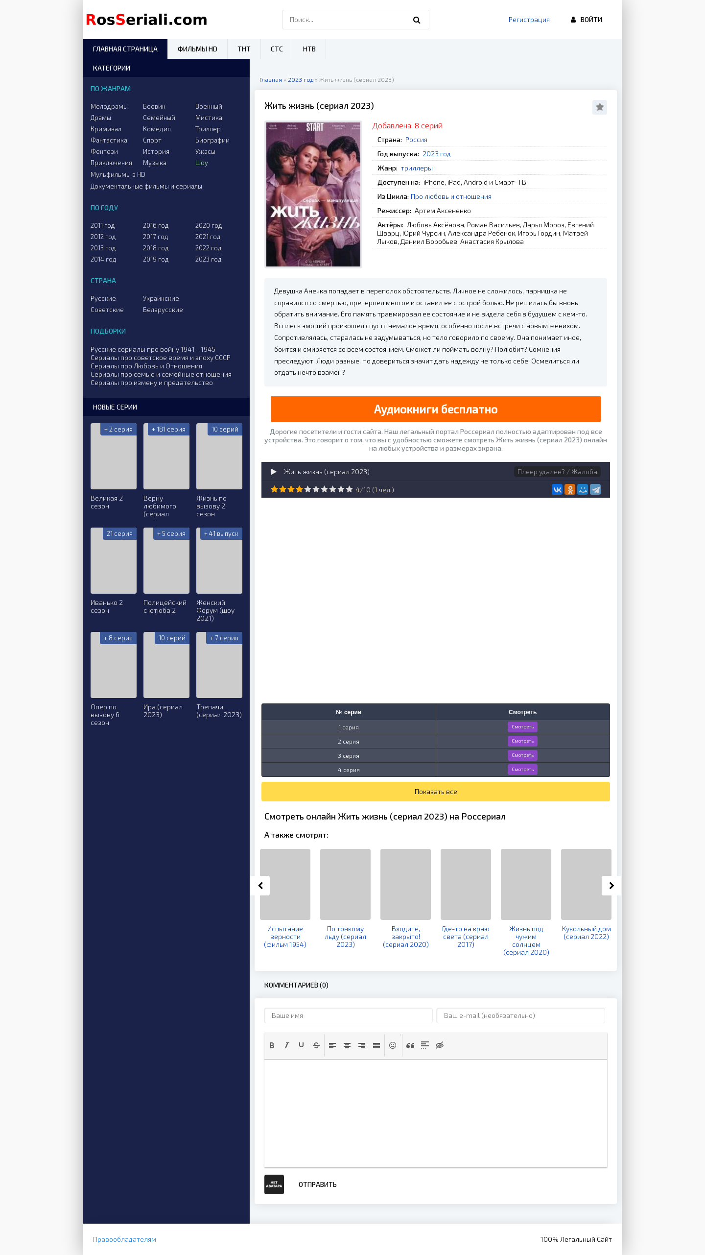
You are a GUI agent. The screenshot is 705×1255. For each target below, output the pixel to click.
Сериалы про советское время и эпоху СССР (161, 357)
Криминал (106, 129)
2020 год (208, 225)
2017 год (155, 237)
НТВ (309, 49)
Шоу (201, 163)
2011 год (103, 225)
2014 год (104, 259)
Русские (103, 298)
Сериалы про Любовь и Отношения (146, 366)
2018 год (156, 248)
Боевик (154, 106)
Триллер (208, 129)
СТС (277, 49)
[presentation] (272, 1045)
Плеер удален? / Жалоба (557, 471)
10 (349, 489)
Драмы (101, 117)
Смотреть (523, 726)
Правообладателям (124, 1239)
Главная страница (125, 49)
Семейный (159, 117)
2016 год (156, 225)
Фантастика (109, 140)
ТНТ (244, 49)
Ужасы (205, 151)
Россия (416, 139)
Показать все (436, 791)
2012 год (103, 237)
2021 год (208, 237)
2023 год (437, 153)
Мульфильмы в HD (118, 174)
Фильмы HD (197, 49)
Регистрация (529, 19)
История (156, 151)
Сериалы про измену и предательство (152, 382)
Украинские (161, 298)
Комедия (157, 129)
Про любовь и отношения (451, 196)
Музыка (154, 163)
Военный (208, 106)
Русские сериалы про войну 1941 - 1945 (153, 349)
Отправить (318, 1184)
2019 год (156, 259)
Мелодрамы (109, 106)
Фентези (104, 151)
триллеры (417, 168)
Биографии (212, 140)
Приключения (111, 163)
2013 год (103, 248)
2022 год (208, 248)
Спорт (152, 140)
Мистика (208, 117)
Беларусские (163, 310)
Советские (107, 310)
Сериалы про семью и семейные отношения (161, 374)
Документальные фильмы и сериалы (146, 186)
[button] (272, 1045)
